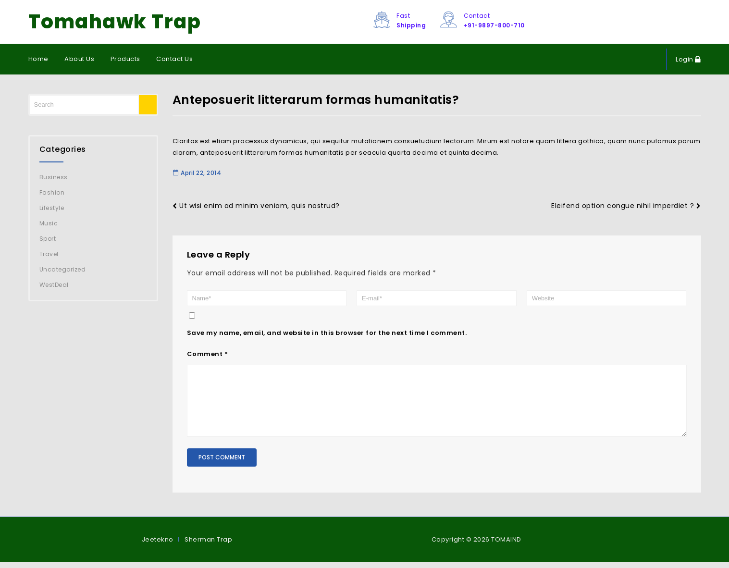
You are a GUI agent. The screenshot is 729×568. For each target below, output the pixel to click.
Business (53, 177)
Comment (207, 353)
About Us (79, 58)
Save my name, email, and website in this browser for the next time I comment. (327, 332)
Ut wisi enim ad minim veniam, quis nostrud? (256, 205)
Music (48, 223)
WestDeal (54, 285)
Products (125, 58)
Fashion (52, 192)
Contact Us (174, 58)
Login (685, 59)
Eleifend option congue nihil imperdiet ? (626, 205)
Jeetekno (157, 545)
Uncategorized (62, 269)
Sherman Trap (208, 545)
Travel (49, 254)
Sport (47, 239)
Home (38, 58)
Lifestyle (51, 208)
